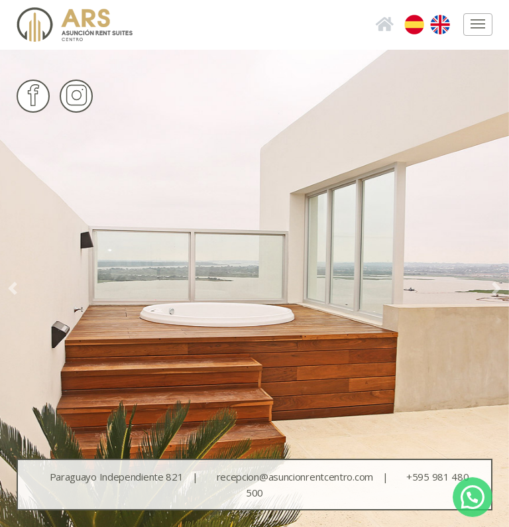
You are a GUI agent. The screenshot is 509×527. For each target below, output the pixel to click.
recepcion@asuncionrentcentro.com (307, 476)
